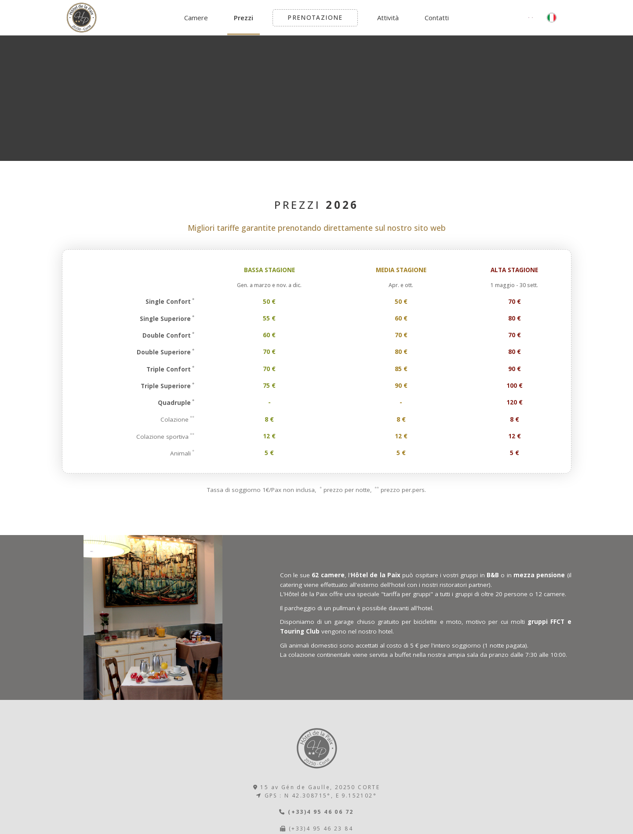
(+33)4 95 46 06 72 (316, 812)
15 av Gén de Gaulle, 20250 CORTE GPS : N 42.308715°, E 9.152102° (316, 791)
